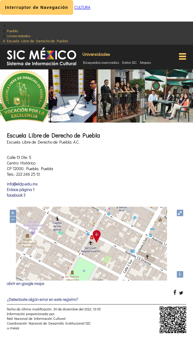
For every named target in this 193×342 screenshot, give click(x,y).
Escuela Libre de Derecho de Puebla (37, 40)
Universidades (18, 35)
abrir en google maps (25, 283)
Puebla (12, 30)
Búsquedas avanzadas (101, 62)
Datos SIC (129, 62)
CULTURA (82, 7)
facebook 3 (16, 195)
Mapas (145, 62)
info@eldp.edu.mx (22, 184)
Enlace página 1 (20, 189)
